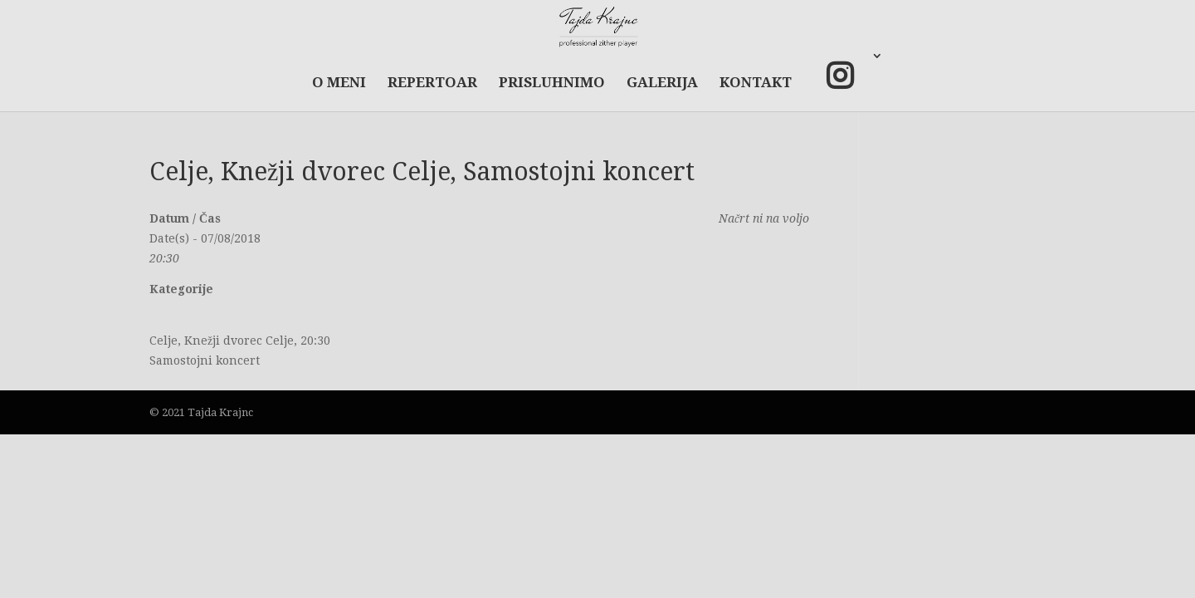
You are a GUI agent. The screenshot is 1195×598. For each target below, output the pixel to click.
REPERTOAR (432, 83)
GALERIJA (662, 83)
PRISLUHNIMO (552, 83)
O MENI (339, 83)
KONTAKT (755, 83)
